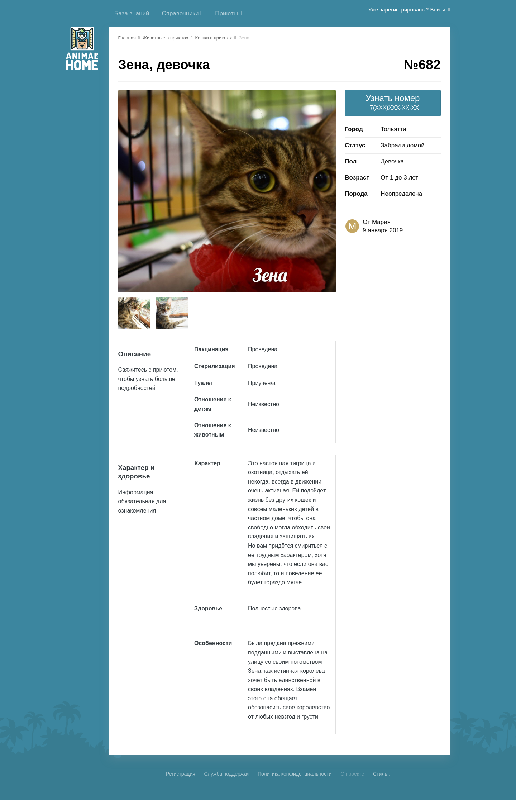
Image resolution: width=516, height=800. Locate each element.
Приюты (228, 13)
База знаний (131, 13)
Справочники (182, 13)
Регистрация (180, 774)
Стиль (382, 774)
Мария (381, 222)
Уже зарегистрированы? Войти (409, 9)
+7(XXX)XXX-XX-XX (393, 102)
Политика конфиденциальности (295, 774)
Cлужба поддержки (226, 774)
